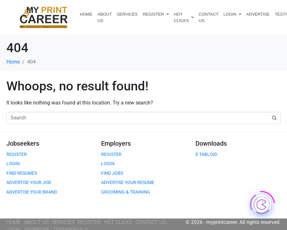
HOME (86, 14)
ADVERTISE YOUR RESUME (127, 175)
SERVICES (127, 14)
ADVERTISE (257, 14)
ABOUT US (105, 17)
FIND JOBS (112, 166)
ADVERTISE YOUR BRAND (31, 185)
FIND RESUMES (21, 166)
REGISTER (156, 14)
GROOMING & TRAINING (125, 185)
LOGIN (232, 14)
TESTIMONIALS (70, 223)
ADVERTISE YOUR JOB (28, 175)
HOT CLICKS (184, 17)
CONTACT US (208, 17)
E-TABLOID (206, 147)
